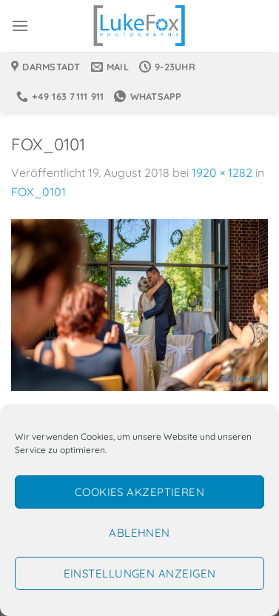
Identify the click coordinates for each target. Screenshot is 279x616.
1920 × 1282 (222, 172)
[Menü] (20, 25)
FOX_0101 (38, 191)
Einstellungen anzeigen (140, 573)
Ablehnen (139, 533)
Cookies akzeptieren (140, 492)
